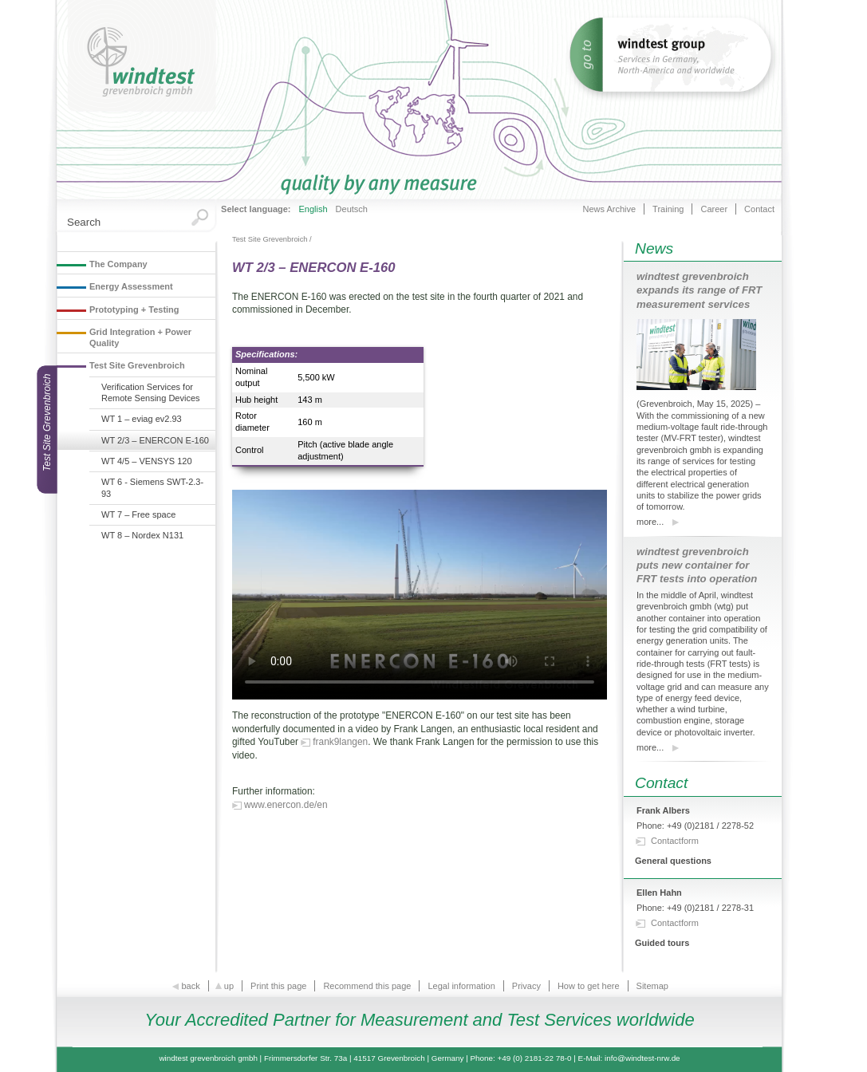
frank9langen (340, 741)
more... (650, 521)
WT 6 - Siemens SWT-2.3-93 (152, 487)
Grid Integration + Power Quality (140, 337)
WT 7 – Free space (138, 514)
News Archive (609, 209)
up (225, 986)
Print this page (278, 986)
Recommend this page (367, 986)
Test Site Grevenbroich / (272, 239)
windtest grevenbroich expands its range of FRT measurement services (699, 289)
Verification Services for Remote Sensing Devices (150, 392)
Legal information (461, 986)
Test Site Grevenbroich (137, 365)
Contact (759, 209)
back (186, 986)
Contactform (675, 840)
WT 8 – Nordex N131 (142, 535)
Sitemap (652, 986)
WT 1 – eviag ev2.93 (141, 419)
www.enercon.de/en (286, 804)
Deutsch (352, 209)
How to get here (589, 986)
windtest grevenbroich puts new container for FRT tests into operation (696, 565)
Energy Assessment (131, 286)
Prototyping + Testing (134, 309)
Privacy (526, 986)
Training (668, 209)
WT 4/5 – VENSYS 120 (146, 461)
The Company (118, 264)
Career (713, 209)
